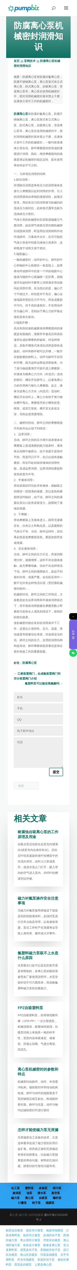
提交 (56, 772)
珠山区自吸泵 (28, 1254)
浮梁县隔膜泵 (48, 1254)
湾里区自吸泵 (51, 1240)
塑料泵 (29, 1188)
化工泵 (15, 1188)
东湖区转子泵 (51, 1235)
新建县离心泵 (51, 1245)
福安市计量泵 (34, 1230)
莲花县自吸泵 (23, 1264)
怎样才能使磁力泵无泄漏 (38, 1130)
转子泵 (36, 1202)
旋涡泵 (17, 1193)
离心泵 (29, 1198)
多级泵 (43, 1188)
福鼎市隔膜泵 (54, 1230)
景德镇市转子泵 (50, 1249)
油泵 (29, 1193)
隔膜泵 (50, 1202)
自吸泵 (43, 1198)
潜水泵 (41, 1193)
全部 (21, 785)
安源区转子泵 (46, 1259)
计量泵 (22, 1202)
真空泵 (55, 1193)
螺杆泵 (57, 1198)
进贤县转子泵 (28, 1249)
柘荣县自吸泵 (14, 1230)
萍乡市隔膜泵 (25, 1259)
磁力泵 (15, 1198)
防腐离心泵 (21, 113)
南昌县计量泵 (31, 1245)
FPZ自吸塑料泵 (30, 1008)
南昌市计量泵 (31, 1235)
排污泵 (57, 1188)
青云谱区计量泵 (30, 1240)
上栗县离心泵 (43, 1264)
